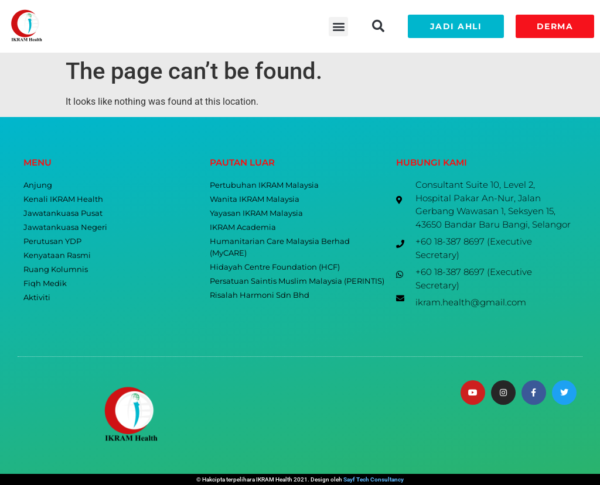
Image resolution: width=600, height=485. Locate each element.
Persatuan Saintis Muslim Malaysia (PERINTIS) (297, 281)
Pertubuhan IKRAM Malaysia (264, 185)
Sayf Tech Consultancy (373, 479)
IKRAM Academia (243, 227)
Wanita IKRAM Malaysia (254, 199)
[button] (338, 26)
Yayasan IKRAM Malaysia (256, 213)
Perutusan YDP (52, 241)
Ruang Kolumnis (55, 269)
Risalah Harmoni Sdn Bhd (259, 295)
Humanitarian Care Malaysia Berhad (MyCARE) (280, 247)
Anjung (37, 185)
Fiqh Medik (45, 283)
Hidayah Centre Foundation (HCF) (275, 267)
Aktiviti (36, 297)
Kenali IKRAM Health (63, 199)
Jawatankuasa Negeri (65, 227)
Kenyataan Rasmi (57, 255)
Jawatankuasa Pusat (63, 213)
